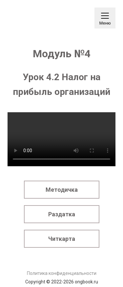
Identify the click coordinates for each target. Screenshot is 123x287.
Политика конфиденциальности (61, 273)
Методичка (62, 189)
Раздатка (61, 214)
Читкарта (61, 238)
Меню (105, 20)
